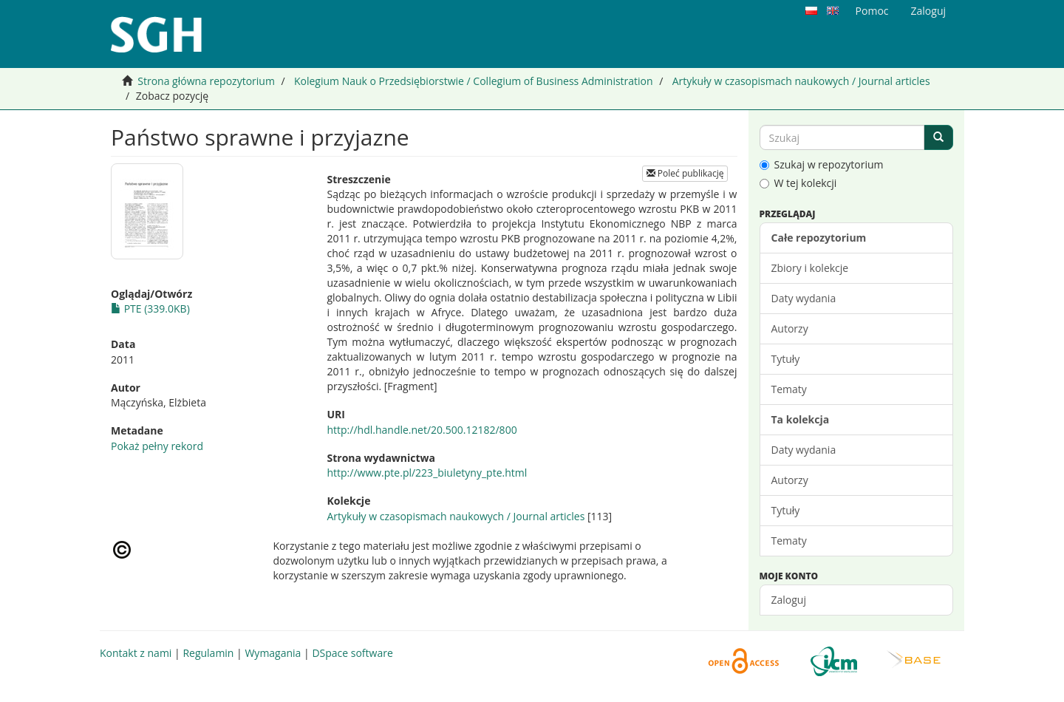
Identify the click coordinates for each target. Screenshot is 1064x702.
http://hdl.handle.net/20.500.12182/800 (421, 430)
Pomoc (872, 11)
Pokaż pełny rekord (157, 446)
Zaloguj (788, 600)
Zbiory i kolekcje (810, 268)
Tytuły (785, 359)
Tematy (789, 389)
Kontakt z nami (135, 653)
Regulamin (208, 653)
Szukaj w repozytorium (822, 164)
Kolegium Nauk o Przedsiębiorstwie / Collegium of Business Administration (473, 81)
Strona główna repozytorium (206, 81)
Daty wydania (803, 298)
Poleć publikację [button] (685, 173)
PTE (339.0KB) (150, 308)
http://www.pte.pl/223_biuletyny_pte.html (427, 473)
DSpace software (352, 653)
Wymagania (273, 653)
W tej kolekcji (798, 183)
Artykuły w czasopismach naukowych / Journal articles (801, 81)
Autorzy (789, 328)
